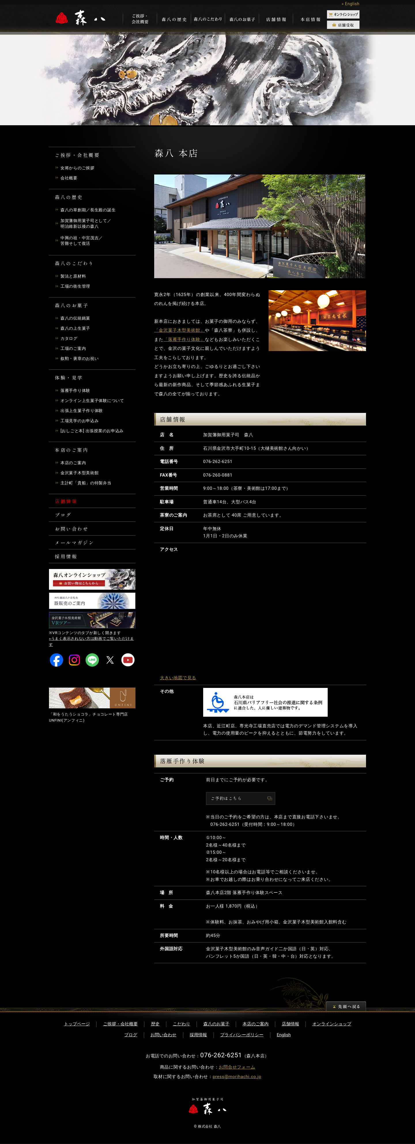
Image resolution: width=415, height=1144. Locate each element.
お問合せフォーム (237, 1067)
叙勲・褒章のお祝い (81, 360)
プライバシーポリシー (241, 1035)
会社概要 (70, 178)
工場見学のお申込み (81, 422)
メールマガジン (77, 547)
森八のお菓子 (216, 1024)
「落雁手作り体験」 (184, 339)
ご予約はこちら (227, 799)
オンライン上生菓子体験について (95, 402)
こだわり (181, 1024)
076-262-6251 (218, 461)
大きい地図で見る (178, 677)
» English (350, 3)
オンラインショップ (331, 1024)
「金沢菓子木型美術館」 (179, 330)
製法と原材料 (74, 277)
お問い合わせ (74, 532)
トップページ (77, 1024)
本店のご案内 (74, 464)
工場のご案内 (74, 349)
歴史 (155, 1024)
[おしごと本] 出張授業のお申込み (94, 432)
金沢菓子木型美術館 (81, 474)
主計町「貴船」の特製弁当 (88, 484)
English (284, 1035)
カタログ (70, 339)
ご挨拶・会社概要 (120, 1024)
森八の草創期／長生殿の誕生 (90, 210)
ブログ (64, 517)
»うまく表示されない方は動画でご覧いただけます (91, 649)
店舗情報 (67, 502)
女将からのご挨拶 (79, 167)
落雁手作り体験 (76, 391)
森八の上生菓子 (76, 329)
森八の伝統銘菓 (76, 319)
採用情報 (67, 562)
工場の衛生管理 (76, 287)
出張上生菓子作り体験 (83, 412)
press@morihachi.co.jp (237, 1077)
